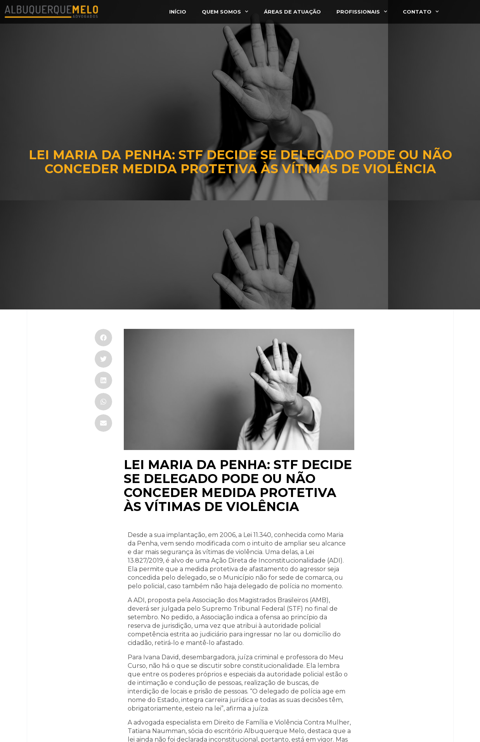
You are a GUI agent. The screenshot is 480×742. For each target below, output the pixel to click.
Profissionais (361, 8)
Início (177, 8)
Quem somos (225, 8)
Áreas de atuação (292, 8)
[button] (103, 337)
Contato (421, 8)
